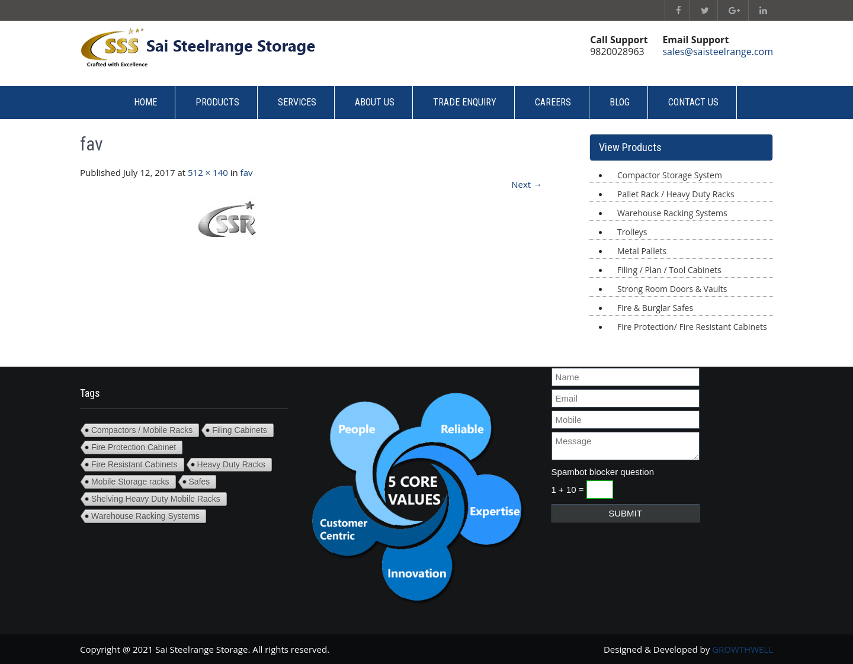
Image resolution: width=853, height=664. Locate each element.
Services (297, 102)
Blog (620, 102)
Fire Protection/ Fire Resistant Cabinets (692, 326)
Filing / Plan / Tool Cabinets (669, 269)
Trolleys (632, 232)
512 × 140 (208, 172)
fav (246, 172)
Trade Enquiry (464, 102)
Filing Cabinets (239, 430)
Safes (199, 481)
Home (145, 102)
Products (217, 102)
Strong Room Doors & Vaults (672, 288)
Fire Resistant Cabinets (134, 464)
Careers (553, 102)
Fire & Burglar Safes (655, 307)
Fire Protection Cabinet (133, 447)
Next (526, 184)
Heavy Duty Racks (231, 464)
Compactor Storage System (669, 175)
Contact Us (693, 102)
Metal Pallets (641, 250)
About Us (375, 102)
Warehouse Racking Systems (672, 213)
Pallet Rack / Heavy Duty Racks (676, 194)
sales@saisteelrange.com (717, 51)
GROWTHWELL (742, 649)
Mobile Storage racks (130, 481)
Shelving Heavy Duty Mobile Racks (155, 498)
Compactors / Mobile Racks (142, 430)
